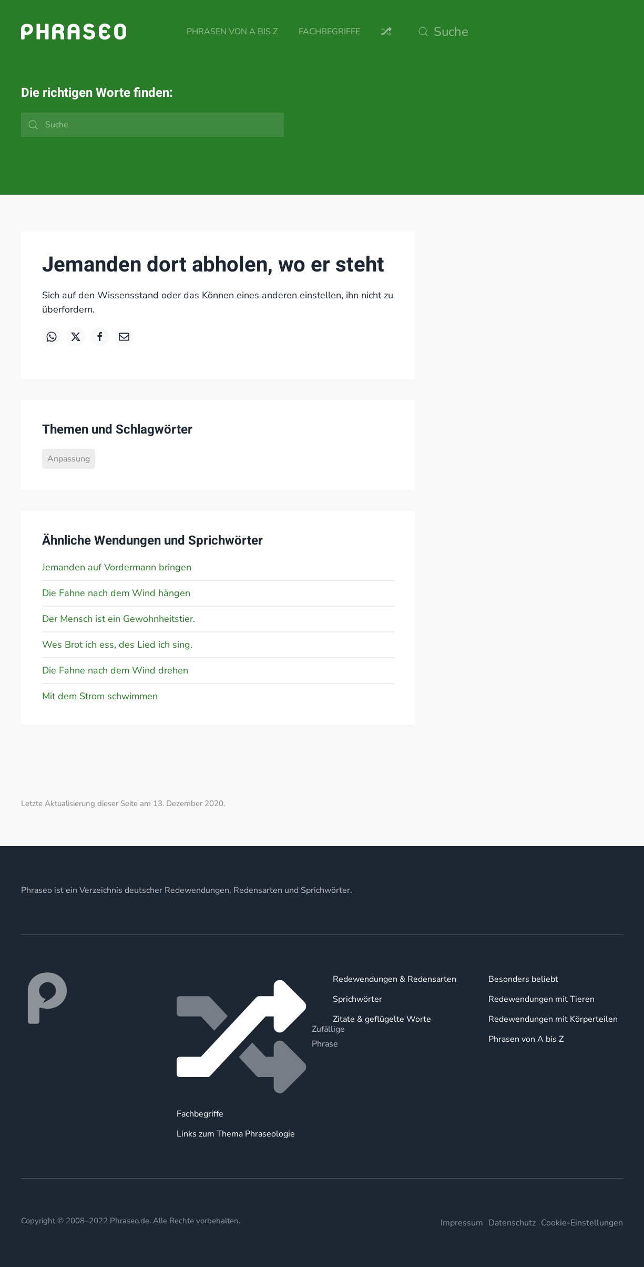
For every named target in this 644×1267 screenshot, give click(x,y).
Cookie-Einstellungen (582, 1223)
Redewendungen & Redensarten (394, 979)
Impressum (462, 1223)
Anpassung (68, 459)
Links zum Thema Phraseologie (236, 1134)
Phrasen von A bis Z (232, 31)
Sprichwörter (357, 999)
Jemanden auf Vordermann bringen (116, 567)
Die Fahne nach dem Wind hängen (116, 593)
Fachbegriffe (329, 31)
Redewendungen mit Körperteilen (553, 1019)
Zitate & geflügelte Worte (382, 1019)
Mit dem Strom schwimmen (100, 696)
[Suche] (518, 31)
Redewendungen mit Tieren (541, 999)
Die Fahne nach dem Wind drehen (115, 670)
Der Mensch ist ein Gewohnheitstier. (118, 618)
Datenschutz (512, 1223)
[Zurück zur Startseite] (73, 32)
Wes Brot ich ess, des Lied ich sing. (117, 644)
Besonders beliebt (523, 979)
